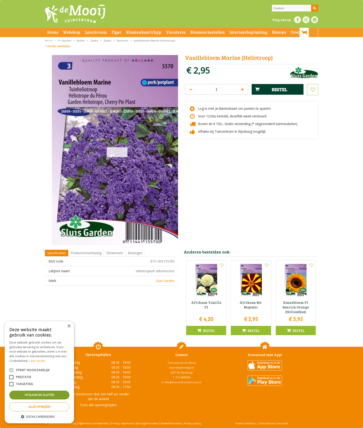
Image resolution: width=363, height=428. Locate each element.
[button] (39, 416)
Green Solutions (245, 423)
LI (314, 19)
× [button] (69, 326)
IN (306, 19)
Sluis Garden (165, 281)
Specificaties (56, 253)
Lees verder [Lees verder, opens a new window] (37, 361)
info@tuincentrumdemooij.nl (183, 382)
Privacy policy (192, 423)
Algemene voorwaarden (93, 423)
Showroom (114, 253)
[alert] (39, 372)
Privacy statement (122, 423)
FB (297, 19)
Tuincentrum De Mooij (181, 362)
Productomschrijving (86, 253)
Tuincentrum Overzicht (273, 423)
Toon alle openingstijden (98, 405)
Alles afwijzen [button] (39, 407)
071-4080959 (183, 377)
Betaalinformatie (171, 423)
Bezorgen (135, 253)
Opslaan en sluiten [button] (39, 395)
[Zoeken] (295, 8)
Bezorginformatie (147, 423)
